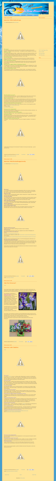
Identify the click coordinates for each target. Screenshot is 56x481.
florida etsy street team (10, 471)
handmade (8, 277)
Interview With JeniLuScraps (12, 20)
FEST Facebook (17, 15)
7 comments (23, 469)
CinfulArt (9, 376)
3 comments (23, 154)
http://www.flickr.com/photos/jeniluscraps (12, 105)
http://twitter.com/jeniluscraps (8, 107)
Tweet (5, 22)
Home (6, 15)
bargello (24, 403)
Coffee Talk (36, 15)
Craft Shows (10, 15)
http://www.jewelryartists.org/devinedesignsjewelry (12, 236)
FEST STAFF (23, 15)
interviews (12, 277)
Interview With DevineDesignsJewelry (15, 161)
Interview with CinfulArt (11, 347)
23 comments (21, 341)
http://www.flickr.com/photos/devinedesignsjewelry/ (27, 234)
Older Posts (34, 474)
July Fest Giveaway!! (10, 283)
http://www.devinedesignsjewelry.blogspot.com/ (11, 233)
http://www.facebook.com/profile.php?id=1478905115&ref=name (17, 410)
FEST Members (29, 15)
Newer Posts (7, 474)
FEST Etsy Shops (42, 53)
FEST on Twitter (41, 51)
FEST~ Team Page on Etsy (43, 50)
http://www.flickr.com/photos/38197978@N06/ (13, 411)
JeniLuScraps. (16, 22)
